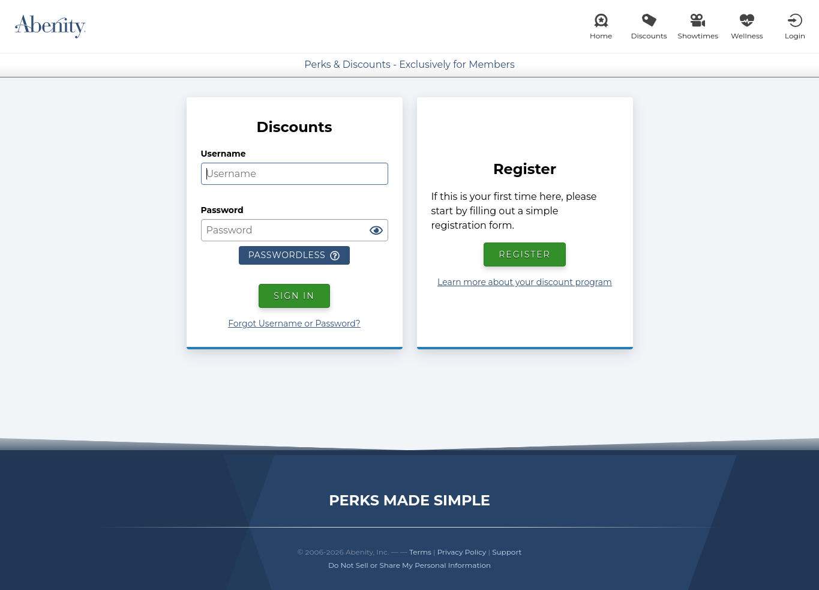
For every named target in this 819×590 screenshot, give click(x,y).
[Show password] (376, 231)
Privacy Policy (462, 551)
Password (222, 210)
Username (223, 153)
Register (525, 254)
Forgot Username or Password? (294, 323)
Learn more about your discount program (524, 282)
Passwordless (294, 255)
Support (506, 551)
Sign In (294, 295)
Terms (420, 551)
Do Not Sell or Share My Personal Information (409, 565)
